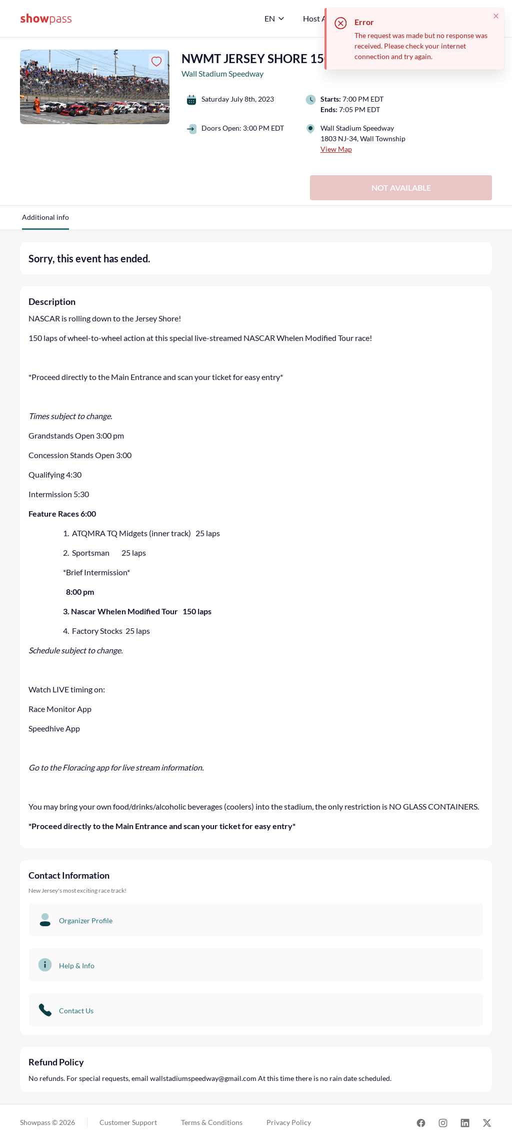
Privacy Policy (288, 1122)
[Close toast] (496, 16)
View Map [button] (336, 149)
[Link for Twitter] (487, 1122)
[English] (274, 19)
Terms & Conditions (211, 1122)
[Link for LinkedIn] (465, 1122)
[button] (45, 221)
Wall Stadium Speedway (223, 73)
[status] (414, 39)
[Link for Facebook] (421, 1122)
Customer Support (128, 1122)
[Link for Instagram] (443, 1122)
